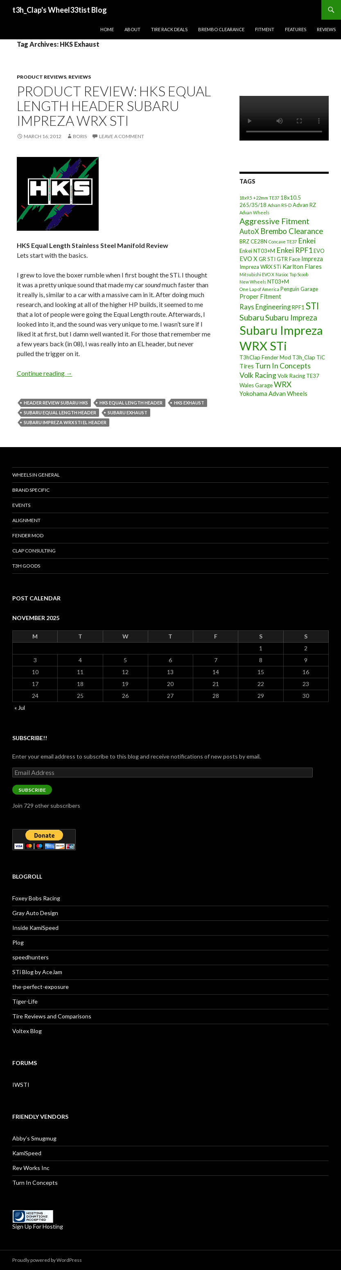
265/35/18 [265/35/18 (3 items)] (252, 205)
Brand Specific (31, 490)
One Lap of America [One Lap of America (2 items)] (259, 289)
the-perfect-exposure (40, 986)
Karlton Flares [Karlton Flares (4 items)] (302, 266)
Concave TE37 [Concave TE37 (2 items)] (283, 241)
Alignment (26, 520)
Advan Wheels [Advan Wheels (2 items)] (254, 212)
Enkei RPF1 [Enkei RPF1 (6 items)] (294, 249)
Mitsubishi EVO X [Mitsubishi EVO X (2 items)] (256, 274)
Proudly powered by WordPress (47, 1260)
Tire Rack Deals (169, 29)
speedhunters (30, 957)
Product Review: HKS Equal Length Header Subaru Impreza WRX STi (114, 106)
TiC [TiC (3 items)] (320, 357)
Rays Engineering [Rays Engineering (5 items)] (265, 307)
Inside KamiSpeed (35, 927)
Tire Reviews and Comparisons (51, 1016)
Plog (18, 942)
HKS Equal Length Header (131, 402)
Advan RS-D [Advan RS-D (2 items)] (279, 205)
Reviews (326, 29)
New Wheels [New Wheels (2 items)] (252, 281)
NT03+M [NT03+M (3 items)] (278, 281)
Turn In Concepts (35, 1182)
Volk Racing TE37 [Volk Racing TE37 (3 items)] (298, 376)
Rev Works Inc (31, 1167)
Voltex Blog (27, 1030)
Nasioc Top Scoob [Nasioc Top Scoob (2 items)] (292, 274)
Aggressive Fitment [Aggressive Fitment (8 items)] (274, 221)
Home (107, 29)
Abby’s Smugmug (34, 1138)
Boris (80, 136)
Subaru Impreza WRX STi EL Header (65, 422)
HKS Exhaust (189, 402)
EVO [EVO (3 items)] (319, 251)
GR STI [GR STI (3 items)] (267, 259)
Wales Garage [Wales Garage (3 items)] (256, 385)
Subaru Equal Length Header (60, 412)
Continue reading (44, 373)
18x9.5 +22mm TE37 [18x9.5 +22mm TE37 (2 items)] (259, 197)
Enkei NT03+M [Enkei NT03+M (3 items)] (257, 251)
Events (21, 505)
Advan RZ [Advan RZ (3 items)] (304, 205)
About (132, 29)
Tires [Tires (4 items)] (246, 366)
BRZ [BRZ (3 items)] (244, 241)
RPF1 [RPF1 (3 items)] (298, 307)
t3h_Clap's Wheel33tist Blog (59, 9)
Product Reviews (41, 77)
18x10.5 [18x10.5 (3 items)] (290, 197)
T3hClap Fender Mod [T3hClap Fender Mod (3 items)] (265, 357)
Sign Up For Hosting (37, 1226)
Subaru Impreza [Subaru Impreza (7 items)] (291, 317)
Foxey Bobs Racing (36, 898)
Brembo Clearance (221, 29)
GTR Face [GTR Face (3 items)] (288, 259)
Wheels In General (36, 475)
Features (295, 29)
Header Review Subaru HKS (56, 402)
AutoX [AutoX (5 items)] (249, 231)
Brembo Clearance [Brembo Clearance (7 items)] (291, 231)
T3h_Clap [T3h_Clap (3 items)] (303, 357)
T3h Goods (26, 566)
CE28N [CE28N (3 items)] (259, 241)
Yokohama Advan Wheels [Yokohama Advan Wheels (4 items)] (273, 393)
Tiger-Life (25, 1001)
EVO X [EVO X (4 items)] (248, 258)
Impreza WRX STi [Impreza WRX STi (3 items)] (260, 267)
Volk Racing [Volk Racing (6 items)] (257, 374)
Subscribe (32, 790)
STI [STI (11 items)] (312, 305)
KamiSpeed (26, 1153)
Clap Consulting (34, 551)
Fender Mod (27, 535)
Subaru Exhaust (127, 412)
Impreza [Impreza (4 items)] (312, 258)
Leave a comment (121, 136)
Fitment (264, 29)
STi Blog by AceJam (37, 971)
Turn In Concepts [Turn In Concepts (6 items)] (283, 365)
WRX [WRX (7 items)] (282, 384)
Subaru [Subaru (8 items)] (251, 317)
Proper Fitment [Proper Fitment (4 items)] (260, 296)
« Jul (19, 707)
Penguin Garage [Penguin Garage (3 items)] (299, 289)
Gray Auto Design (35, 912)
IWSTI (20, 1084)
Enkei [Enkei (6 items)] (307, 240)
